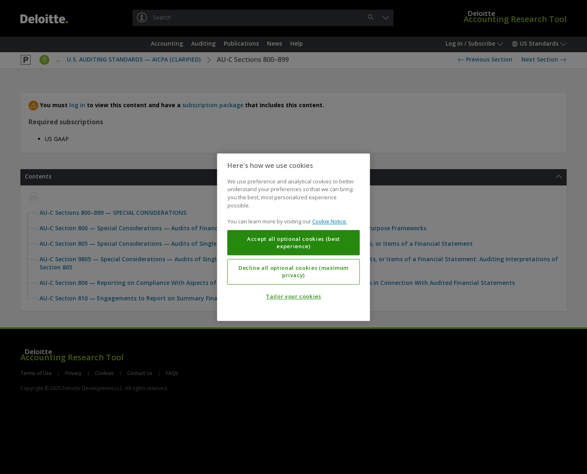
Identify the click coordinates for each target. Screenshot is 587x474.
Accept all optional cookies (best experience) (293, 242)
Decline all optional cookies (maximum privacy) (293, 271)
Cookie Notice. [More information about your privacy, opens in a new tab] (329, 221)
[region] (293, 237)
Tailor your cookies (293, 296)
